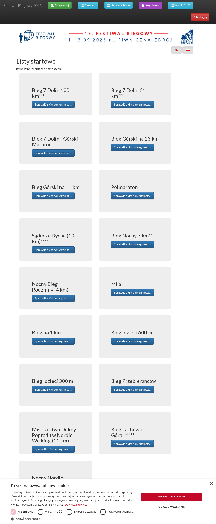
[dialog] (108, 501)
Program (88, 5)
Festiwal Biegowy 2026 (22, 5)
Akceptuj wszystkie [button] (172, 496)
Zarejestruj (60, 5)
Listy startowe (118, 5)
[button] (73, 519)
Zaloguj (200, 17)
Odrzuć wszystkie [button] (171, 506)
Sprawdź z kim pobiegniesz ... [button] (53, 104)
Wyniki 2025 (181, 5)
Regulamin (150, 5)
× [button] (211, 483)
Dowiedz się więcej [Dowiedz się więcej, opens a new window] (76, 505)
